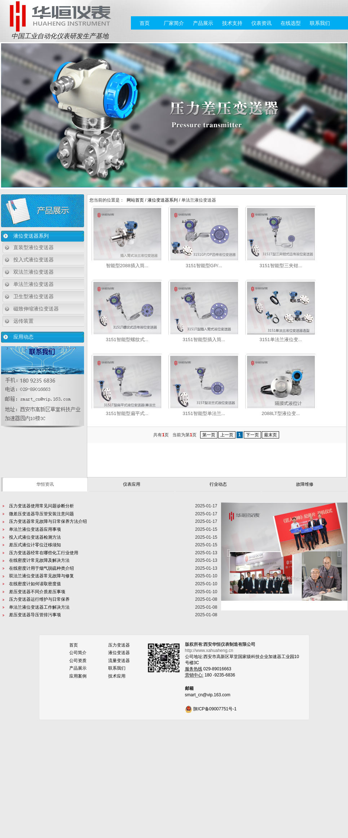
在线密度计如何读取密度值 (35, 583)
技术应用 (116, 676)
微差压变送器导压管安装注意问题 (41, 513)
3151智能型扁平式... (127, 413)
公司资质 (78, 660)
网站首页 (135, 200)
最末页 (270, 434)
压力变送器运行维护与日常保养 (39, 599)
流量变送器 (119, 660)
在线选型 (291, 23)
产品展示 (203, 23)
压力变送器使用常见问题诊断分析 (41, 505)
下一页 (252, 434)
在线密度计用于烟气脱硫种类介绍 (41, 568)
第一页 (208, 434)
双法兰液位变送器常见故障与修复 (41, 575)
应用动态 (23, 337)
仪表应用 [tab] (131, 484)
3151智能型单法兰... (204, 413)
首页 (145, 23)
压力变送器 (119, 645)
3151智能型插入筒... (204, 339)
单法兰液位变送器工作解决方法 (39, 607)
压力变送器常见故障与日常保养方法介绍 (48, 521)
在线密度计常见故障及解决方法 (39, 560)
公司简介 (78, 652)
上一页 (226, 434)
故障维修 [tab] (304, 484)
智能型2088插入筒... (127, 265)
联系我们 (320, 23)
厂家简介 (174, 23)
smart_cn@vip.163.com (207, 694)
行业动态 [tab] (218, 484)
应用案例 (78, 676)
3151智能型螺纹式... (127, 339)
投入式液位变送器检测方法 (35, 537)
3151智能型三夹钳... (281, 265)
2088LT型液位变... (281, 413)
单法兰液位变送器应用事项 (35, 529)
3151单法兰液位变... (281, 339)
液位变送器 (119, 652)
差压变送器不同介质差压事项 (37, 591)
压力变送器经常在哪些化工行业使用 (43, 552)
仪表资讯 (261, 23)
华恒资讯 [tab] (45, 484)
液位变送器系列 (31, 236)
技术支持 (232, 23)
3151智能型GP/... (204, 265)
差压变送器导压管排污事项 (35, 614)
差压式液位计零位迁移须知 (35, 544)
